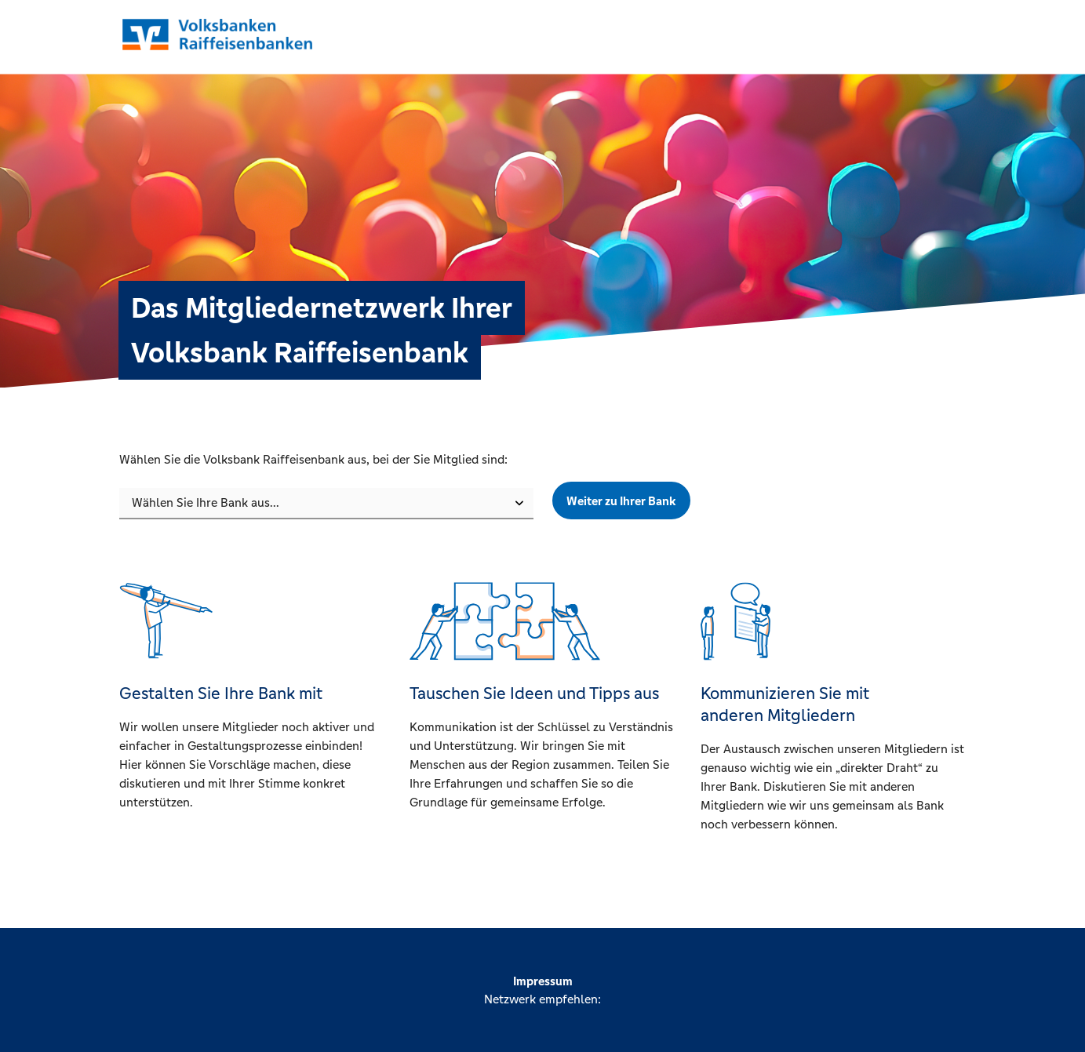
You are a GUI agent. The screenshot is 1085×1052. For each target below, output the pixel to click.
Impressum (543, 981)
